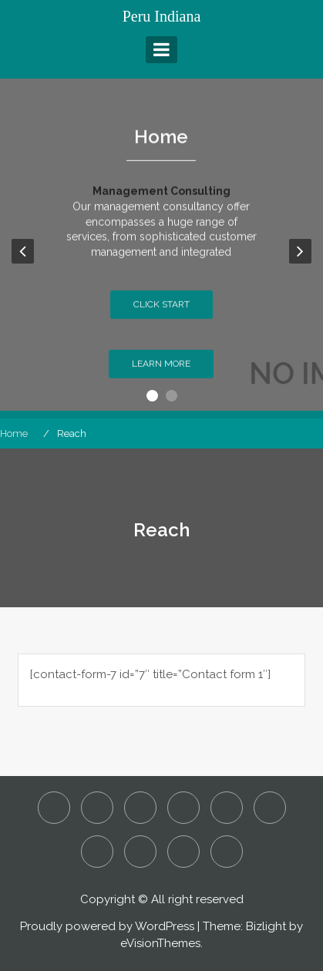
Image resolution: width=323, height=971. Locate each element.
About (54, 807)
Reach (140, 851)
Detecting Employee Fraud (140, 807)
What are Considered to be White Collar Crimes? (226, 851)
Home (161, 145)
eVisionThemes (160, 943)
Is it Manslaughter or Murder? (226, 807)
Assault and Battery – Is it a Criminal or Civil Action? (97, 807)
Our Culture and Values (270, 807)
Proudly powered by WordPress (107, 926)
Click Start (161, 313)
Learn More (161, 373)
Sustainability (183, 851)
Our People (97, 851)
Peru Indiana (162, 16)
